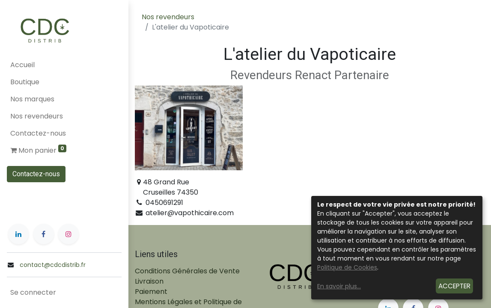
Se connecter (33, 292)
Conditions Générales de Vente (187, 271)
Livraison (149, 281)
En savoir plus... (339, 286)
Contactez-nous (36, 174)
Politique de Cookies (347, 267)
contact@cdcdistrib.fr (53, 265)
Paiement (151, 291)
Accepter (454, 285)
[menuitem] (64, 65)
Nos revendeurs (168, 17)
